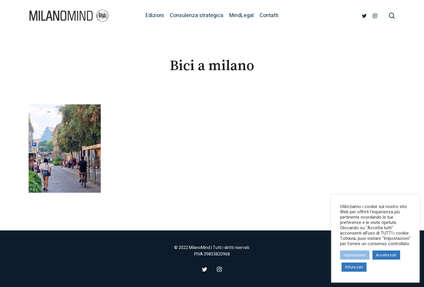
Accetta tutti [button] (386, 255)
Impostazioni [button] (355, 255)
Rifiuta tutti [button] (354, 267)
